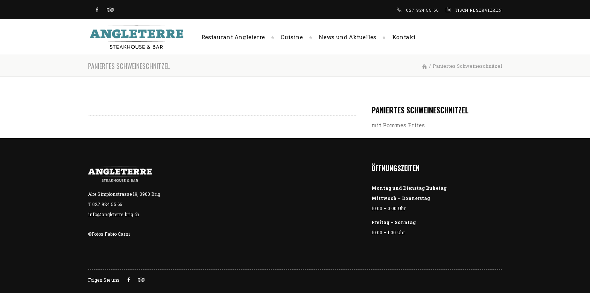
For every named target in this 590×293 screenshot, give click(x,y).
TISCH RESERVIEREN (478, 10)
